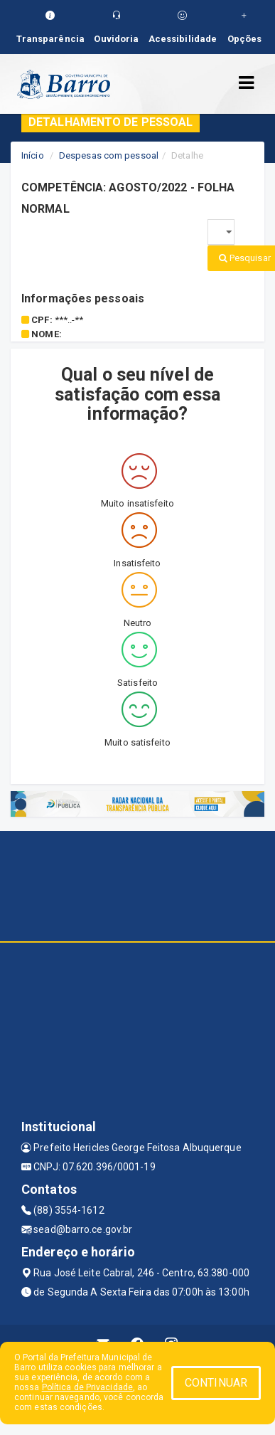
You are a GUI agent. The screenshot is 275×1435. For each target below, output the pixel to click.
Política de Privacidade (87, 1387)
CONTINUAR (216, 1382)
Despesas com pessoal (108, 155)
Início (32, 155)
